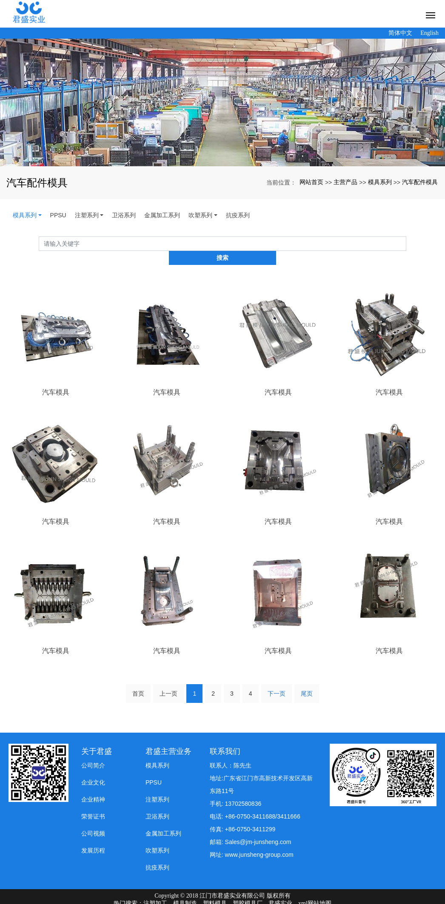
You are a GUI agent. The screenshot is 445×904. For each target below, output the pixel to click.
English (429, 33)
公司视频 (93, 819)
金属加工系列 (162, 215)
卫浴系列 (124, 215)
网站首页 (311, 182)
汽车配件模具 (420, 182)
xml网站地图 (314, 889)
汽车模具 (55, 377)
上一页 (168, 679)
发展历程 (93, 836)
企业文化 (93, 768)
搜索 (406, 243)
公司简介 (93, 751)
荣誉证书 (93, 802)
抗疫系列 (238, 215)
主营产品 (345, 182)
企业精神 (93, 785)
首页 (138, 679)
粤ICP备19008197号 (222, 897)
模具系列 (380, 182)
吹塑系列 (200, 215)
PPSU (58, 215)
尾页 (307, 679)
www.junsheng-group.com (259, 840)
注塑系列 (87, 215)
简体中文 (400, 33)
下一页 (276, 679)
